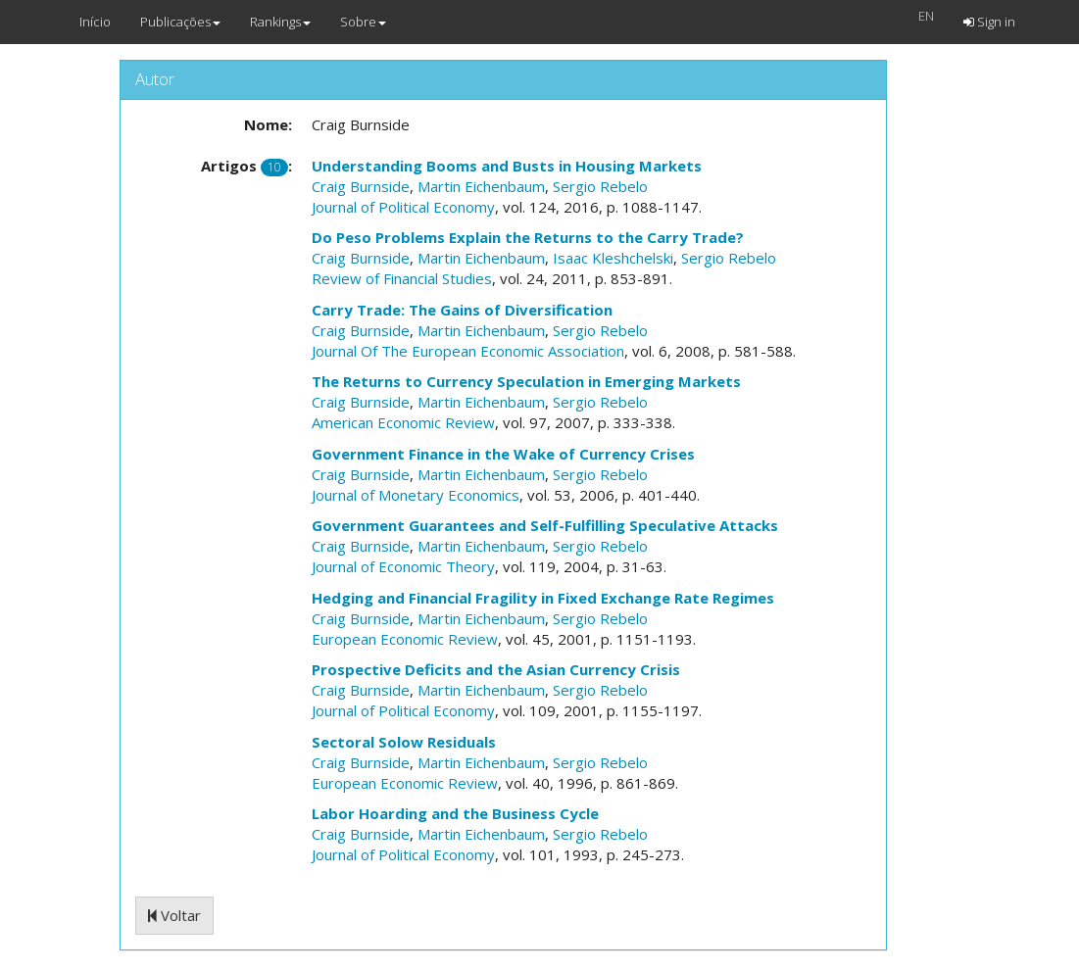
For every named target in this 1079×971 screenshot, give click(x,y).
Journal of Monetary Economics (415, 495)
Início (95, 21)
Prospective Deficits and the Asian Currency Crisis (496, 669)
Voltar (174, 915)
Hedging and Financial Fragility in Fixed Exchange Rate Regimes (543, 597)
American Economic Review (403, 422)
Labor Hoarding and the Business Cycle (455, 813)
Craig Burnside (361, 186)
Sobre (363, 21)
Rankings (280, 21)
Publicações (180, 21)
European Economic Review (405, 639)
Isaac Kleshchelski (613, 257)
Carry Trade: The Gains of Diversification (462, 309)
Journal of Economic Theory (403, 566)
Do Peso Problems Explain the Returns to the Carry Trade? (528, 237)
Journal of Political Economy (403, 207)
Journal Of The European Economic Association (468, 351)
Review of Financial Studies (402, 278)
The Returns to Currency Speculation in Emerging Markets (526, 381)
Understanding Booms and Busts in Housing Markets (507, 165)
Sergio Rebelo (600, 186)
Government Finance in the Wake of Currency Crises (503, 453)
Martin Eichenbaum (481, 186)
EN (926, 15)
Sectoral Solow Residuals (404, 742)
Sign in (989, 21)
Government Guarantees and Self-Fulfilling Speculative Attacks (545, 525)
